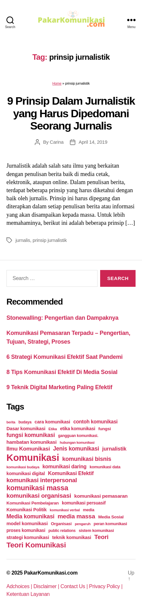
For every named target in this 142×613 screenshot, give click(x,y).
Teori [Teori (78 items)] (101, 537)
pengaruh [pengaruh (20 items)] (82, 524)
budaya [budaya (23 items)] (24, 422)
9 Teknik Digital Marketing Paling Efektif (59, 387)
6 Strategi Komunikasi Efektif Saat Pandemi (64, 357)
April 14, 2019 (93, 142)
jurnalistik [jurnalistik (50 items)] (114, 449)
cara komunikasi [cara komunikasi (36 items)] (52, 421)
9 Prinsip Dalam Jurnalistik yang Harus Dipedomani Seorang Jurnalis (71, 113)
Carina (57, 142)
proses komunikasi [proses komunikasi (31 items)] (25, 530)
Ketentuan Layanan (28, 594)
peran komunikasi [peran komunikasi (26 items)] (110, 523)
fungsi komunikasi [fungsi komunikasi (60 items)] (30, 435)
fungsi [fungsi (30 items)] (104, 428)
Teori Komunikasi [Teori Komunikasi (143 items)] (36, 545)
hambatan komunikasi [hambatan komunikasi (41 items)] (31, 442)
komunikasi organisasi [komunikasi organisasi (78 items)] (38, 495)
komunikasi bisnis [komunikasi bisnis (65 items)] (86, 459)
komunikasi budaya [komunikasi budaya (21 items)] (22, 467)
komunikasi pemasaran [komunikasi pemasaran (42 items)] (101, 496)
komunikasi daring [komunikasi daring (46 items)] (65, 466)
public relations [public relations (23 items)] (61, 530)
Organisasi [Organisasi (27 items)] (61, 523)
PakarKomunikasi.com (51, 573)
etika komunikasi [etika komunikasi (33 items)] (77, 428)
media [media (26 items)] (88, 509)
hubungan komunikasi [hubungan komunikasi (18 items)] (77, 442)
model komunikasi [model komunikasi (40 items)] (27, 523)
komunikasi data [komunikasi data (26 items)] (105, 466)
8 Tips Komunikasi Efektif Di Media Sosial (62, 372)
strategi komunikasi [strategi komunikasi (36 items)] (27, 537)
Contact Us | (75, 586)
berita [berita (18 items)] (10, 422)
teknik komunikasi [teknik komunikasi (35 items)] (71, 537)
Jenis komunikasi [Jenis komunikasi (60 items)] (76, 448)
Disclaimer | (47, 586)
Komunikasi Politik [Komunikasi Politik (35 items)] (26, 509)
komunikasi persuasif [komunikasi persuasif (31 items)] (84, 502)
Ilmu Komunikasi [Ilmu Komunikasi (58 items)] (28, 448)
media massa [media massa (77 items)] (76, 516)
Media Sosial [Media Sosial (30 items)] (111, 516)
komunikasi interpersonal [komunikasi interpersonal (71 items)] (41, 480)
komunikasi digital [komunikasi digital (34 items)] (25, 473)
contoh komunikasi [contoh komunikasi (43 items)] (95, 421)
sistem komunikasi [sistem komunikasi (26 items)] (96, 530)
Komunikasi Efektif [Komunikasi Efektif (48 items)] (71, 473)
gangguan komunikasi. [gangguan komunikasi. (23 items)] (78, 435)
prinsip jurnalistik (50, 240)
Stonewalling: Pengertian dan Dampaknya (62, 318)
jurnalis (22, 240)
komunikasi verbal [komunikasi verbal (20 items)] (65, 510)
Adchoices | (19, 586)
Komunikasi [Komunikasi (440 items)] (32, 457)
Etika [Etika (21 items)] (53, 429)
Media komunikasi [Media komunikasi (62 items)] (30, 516)
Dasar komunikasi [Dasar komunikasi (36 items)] (25, 428)
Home (57, 83)
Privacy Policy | (106, 586)
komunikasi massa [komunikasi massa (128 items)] (37, 488)
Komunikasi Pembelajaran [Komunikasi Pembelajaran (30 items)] (32, 503)
